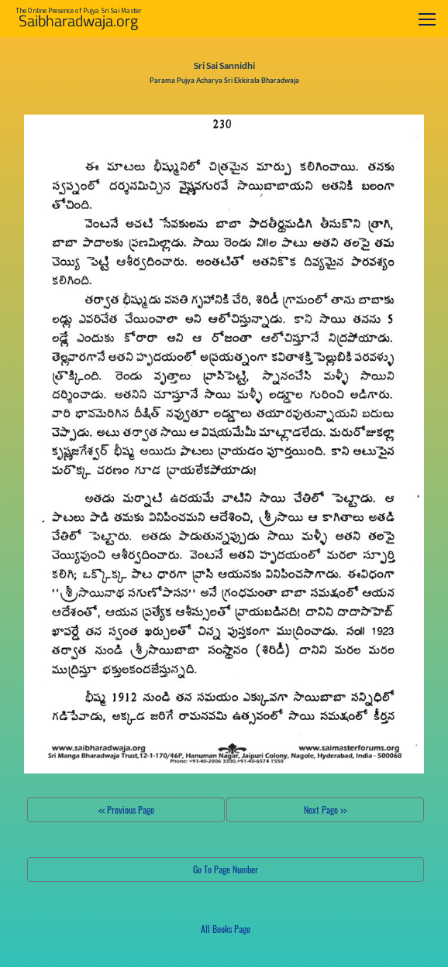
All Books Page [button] (225, 928)
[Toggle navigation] (427, 19)
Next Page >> (325, 809)
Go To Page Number (225, 869)
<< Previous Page (126, 809)
